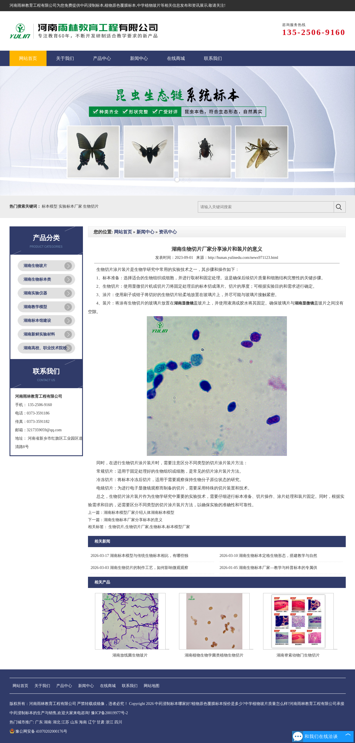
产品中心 (64, 686)
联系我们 (130, 686)
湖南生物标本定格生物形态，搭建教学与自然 (268, 556)
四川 (118, 722)
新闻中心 (145, 231)
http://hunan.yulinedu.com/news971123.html (243, 258)
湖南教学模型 (35, 307)
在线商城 (108, 686)
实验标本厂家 (71, 206)
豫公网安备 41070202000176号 (39, 731)
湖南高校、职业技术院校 (45, 348)
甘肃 (101, 722)
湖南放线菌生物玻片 (130, 655)
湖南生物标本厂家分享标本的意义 (133, 520)
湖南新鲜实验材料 (39, 334)
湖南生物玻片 (35, 266)
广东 (39, 722)
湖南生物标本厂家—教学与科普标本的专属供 (268, 568)
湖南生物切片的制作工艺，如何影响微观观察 (140, 568)
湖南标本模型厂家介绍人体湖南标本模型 (139, 512)
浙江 (109, 722)
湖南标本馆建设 (37, 320)
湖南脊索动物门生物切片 (298, 655)
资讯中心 (168, 231)
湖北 (57, 722)
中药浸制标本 (92, 5)
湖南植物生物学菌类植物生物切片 (214, 655)
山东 (74, 722)
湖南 (48, 722)
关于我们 (42, 686)
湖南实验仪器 (35, 293)
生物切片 (91, 206)
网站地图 (151, 686)
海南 (83, 722)
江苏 (65, 722)
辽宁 (92, 722)
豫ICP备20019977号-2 (109, 713)
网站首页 (123, 231)
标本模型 (50, 206)
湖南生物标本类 (37, 279)
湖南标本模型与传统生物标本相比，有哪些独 (140, 556)
